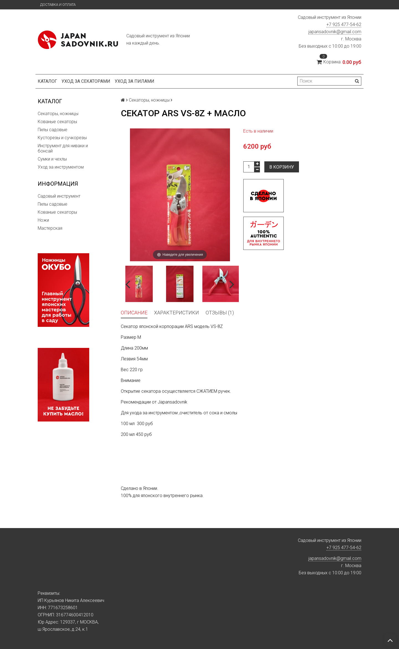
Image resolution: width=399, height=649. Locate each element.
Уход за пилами (134, 81)
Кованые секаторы (57, 121)
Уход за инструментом (61, 167)
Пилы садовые (52, 129)
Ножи (43, 220)
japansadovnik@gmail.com (334, 31)
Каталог (47, 81)
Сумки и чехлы (52, 159)
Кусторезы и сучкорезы (62, 137)
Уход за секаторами (86, 81)
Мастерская (50, 228)
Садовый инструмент (59, 196)
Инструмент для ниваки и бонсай (63, 148)
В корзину (281, 167)
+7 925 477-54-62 (343, 24)
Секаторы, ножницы (58, 113)
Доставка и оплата (58, 4)
